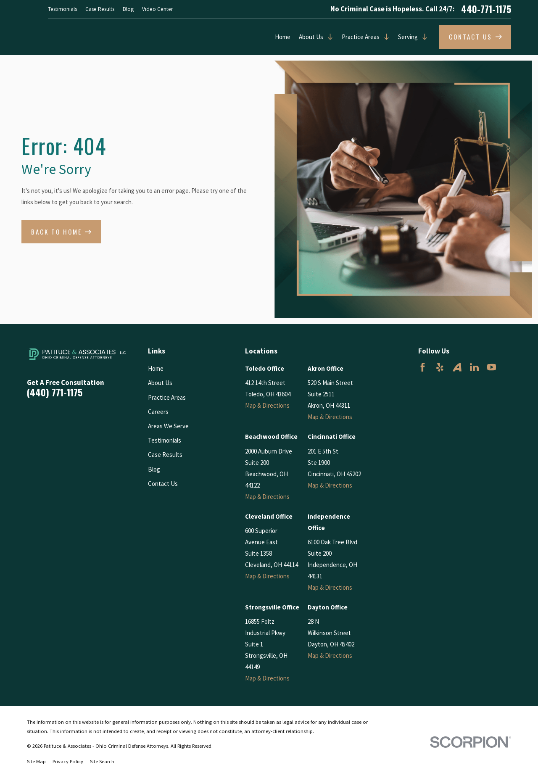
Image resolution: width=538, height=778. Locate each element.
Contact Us (163, 484)
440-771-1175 (486, 9)
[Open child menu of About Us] (328, 37)
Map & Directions (267, 405)
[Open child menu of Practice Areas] (385, 37)
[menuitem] (36, 762)
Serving (408, 37)
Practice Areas (361, 37)
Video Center (157, 9)
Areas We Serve (168, 426)
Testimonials (62, 9)
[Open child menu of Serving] (423, 37)
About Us (311, 37)
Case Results (99, 9)
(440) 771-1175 (54, 392)
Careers (158, 412)
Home (282, 37)
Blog (128, 9)
